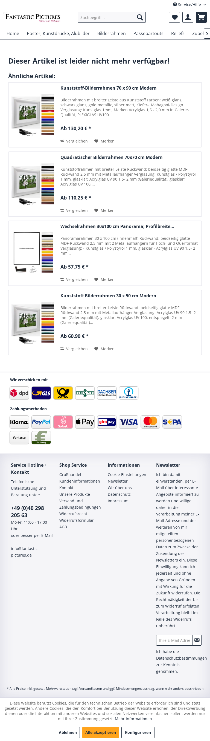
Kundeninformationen (79, 481)
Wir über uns (120, 487)
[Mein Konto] (187, 17)
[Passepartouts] (148, 33)
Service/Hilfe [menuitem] (187, 4)
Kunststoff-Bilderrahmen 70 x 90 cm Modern (108, 88)
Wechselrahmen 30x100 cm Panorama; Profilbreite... (117, 226)
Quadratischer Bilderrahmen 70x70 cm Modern (111, 157)
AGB (63, 526)
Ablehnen (68, 732)
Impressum (118, 500)
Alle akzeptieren (100, 732)
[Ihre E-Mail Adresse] (174, 640)
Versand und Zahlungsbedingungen (80, 504)
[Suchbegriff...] (112, 17)
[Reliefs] (177, 33)
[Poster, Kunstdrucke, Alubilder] (58, 33)
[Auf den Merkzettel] (104, 141)
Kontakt (66, 487)
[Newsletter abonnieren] (197, 640)
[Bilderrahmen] (112, 33)
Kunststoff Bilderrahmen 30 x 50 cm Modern (108, 296)
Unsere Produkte (74, 494)
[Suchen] (140, 17)
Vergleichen (74, 141)
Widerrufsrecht (73, 513)
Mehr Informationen (133, 718)
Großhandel (70, 474)
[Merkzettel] (174, 17)
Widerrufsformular (76, 520)
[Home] (13, 33)
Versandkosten (90, 688)
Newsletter (118, 481)
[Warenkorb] (201, 17)
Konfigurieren (138, 732)
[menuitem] (112, 17)
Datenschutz (119, 494)
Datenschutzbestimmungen (181, 658)
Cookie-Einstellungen (127, 474)
